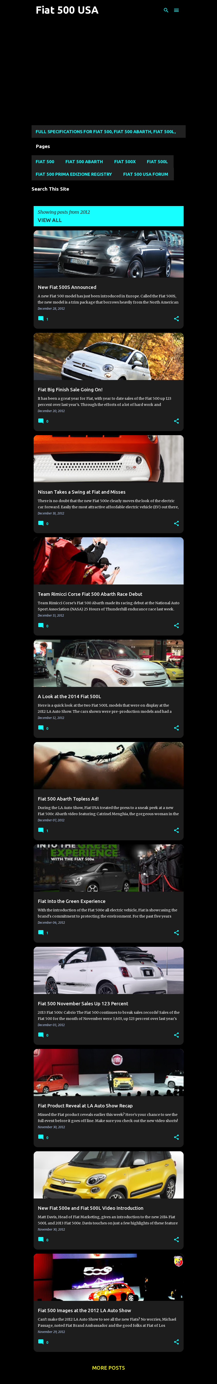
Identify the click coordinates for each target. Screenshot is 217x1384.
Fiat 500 (45, 161)
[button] (176, 319)
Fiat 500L (157, 161)
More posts (108, 1368)
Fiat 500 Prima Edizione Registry (74, 174)
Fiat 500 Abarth (84, 161)
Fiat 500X (125, 161)
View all (50, 220)
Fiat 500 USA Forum (145, 174)
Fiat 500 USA (67, 10)
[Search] (166, 10)
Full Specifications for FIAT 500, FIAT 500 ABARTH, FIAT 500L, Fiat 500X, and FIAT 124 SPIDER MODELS (106, 133)
